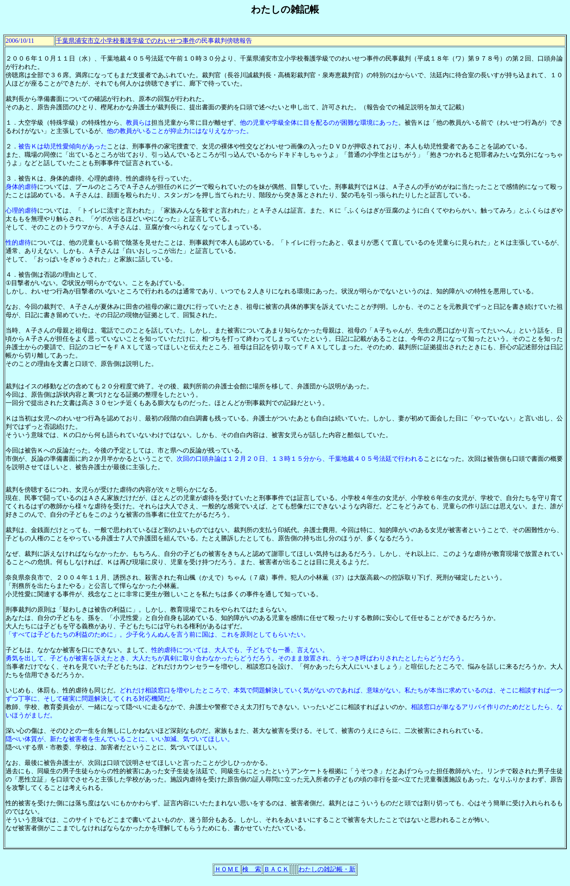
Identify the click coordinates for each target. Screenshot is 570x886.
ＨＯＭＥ (227, 869)
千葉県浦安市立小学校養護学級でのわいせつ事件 (125, 40)
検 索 (251, 869)
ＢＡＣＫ (276, 869)
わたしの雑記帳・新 (326, 869)
